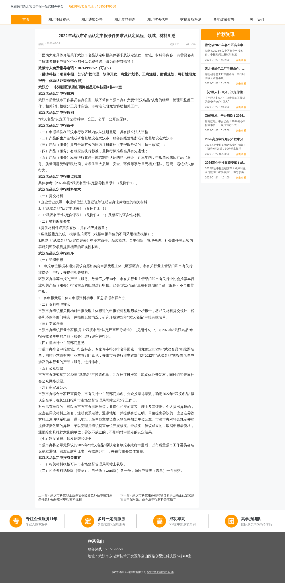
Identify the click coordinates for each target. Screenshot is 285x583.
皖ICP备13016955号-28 (160, 572)
